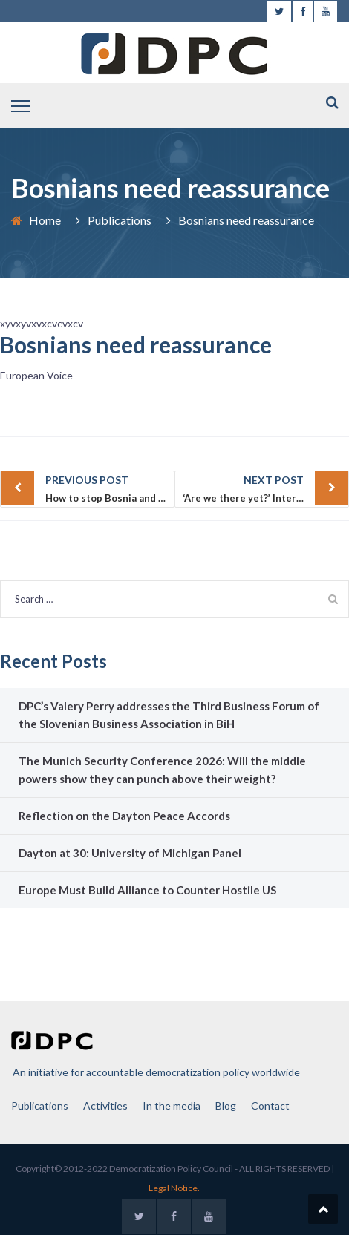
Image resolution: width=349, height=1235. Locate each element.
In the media (171, 1105)
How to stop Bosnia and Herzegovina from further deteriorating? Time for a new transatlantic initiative (109, 487)
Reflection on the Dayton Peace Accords (124, 815)
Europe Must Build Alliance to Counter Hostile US (147, 890)
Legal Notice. (174, 1187)
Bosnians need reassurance (136, 344)
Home (45, 220)
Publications (119, 220)
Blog (225, 1105)
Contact (270, 1105)
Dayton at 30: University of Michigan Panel (130, 852)
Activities (105, 1105)
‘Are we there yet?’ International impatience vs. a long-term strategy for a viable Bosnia (266, 487)
